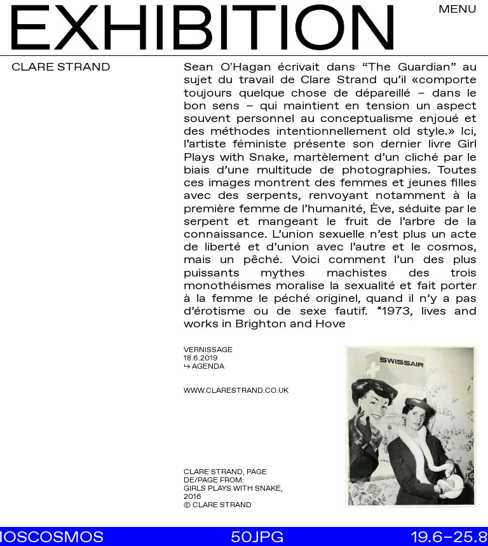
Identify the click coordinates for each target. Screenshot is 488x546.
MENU (457, 8)
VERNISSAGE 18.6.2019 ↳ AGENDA (208, 358)
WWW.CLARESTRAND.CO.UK (236, 390)
